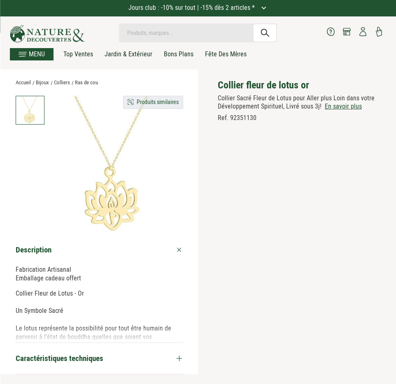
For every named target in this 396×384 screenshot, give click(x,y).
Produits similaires (158, 102)
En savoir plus (343, 106)
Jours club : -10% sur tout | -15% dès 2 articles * (192, 8)
